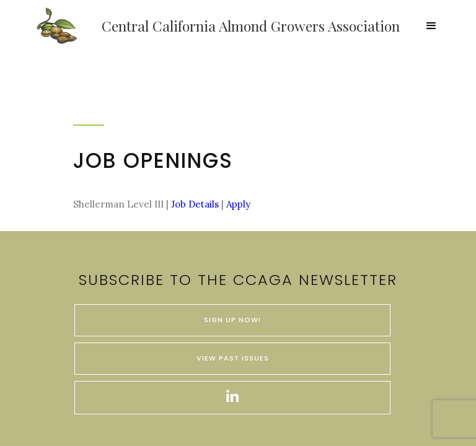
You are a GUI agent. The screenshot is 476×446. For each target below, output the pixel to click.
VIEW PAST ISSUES (232, 358)
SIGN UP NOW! (232, 320)
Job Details (195, 204)
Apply (237, 204)
